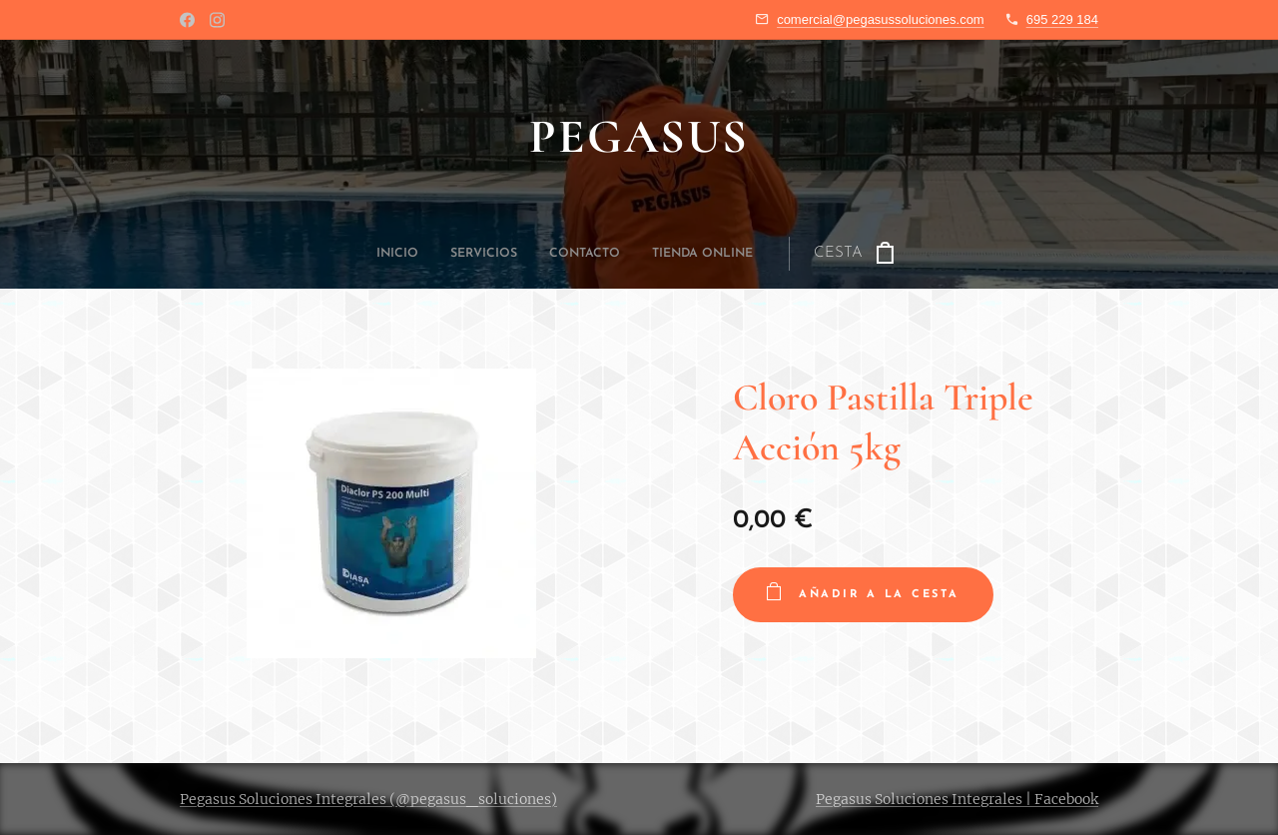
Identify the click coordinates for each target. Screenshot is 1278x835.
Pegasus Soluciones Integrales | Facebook (957, 799)
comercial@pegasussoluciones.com (880, 19)
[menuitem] (524, 254)
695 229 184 (1062, 19)
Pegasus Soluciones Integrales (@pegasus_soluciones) (368, 799)
